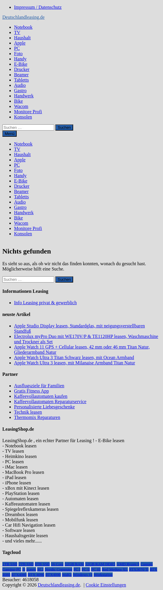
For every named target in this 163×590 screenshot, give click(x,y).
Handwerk (24, 95)
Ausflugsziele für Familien (39, 385)
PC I (76, 569)
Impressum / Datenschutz (38, 7)
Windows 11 (82, 574)
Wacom (21, 106)
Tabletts (21, 79)
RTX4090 (53, 574)
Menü (9, 133)
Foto (18, 53)
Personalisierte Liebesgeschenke (44, 406)
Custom (146, 564)
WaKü (67, 574)
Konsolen (23, 116)
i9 (23, 569)
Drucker (21, 69)
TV (17, 32)
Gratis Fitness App (31, 390)
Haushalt (22, 37)
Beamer (21, 74)
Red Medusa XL (115, 569)
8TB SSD (42, 564)
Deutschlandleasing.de (23, 17)
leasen (31, 569)
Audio (20, 85)
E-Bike (20, 64)
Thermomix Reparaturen (37, 417)
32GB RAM (74, 564)
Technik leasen (28, 412)
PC (17, 48)
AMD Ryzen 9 (127, 564)
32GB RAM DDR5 (100, 564)
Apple (19, 42)
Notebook (23, 27)
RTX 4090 (36, 574)
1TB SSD (9, 564)
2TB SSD (25, 564)
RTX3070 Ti (139, 569)
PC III (96, 569)
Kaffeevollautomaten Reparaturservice (50, 401)
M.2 (40, 569)
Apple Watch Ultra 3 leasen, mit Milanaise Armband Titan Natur (74, 362)
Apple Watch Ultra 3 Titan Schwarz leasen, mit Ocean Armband (74, 357)
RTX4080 (19, 574)
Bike (18, 101)
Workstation (103, 574)
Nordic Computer (58, 569)
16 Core (57, 564)
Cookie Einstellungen (106, 584)
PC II (86, 569)
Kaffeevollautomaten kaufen (40, 396)
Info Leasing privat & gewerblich (45, 302)
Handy (20, 58)
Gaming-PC (11, 569)
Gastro (20, 90)
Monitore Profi (28, 111)
